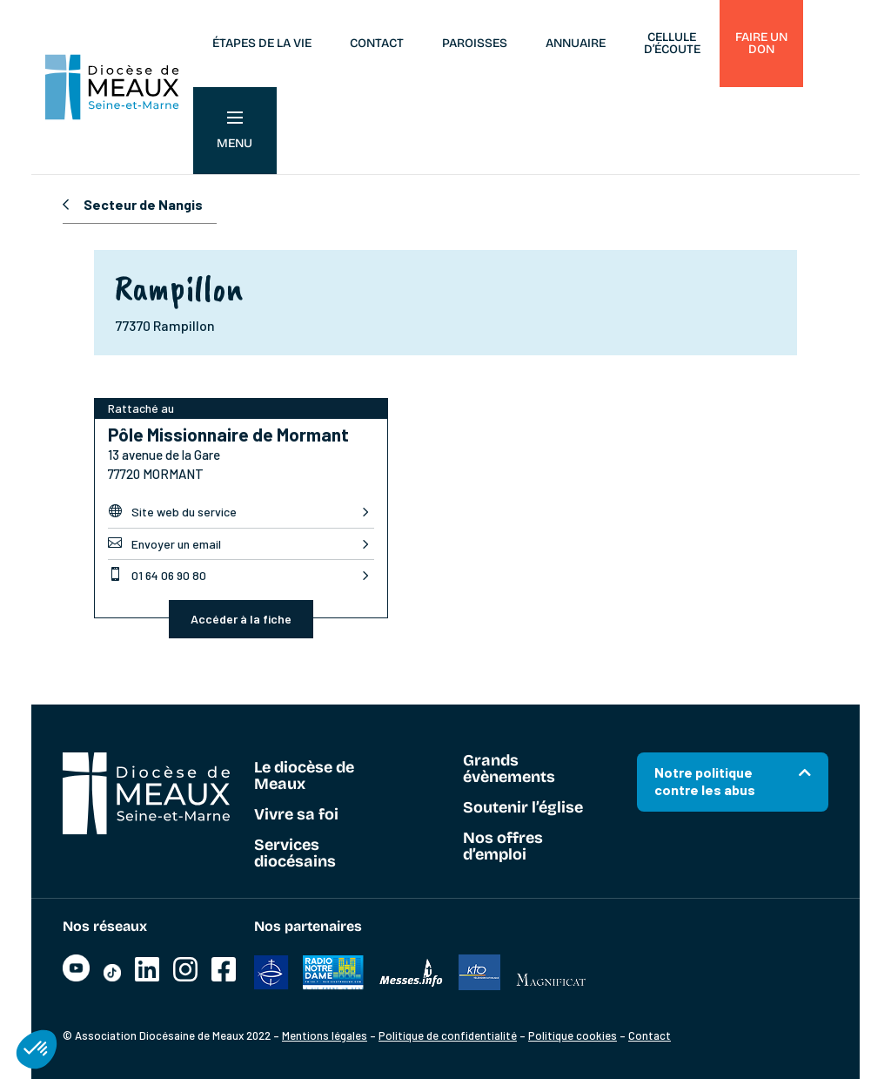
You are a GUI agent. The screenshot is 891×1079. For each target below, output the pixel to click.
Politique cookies (572, 1035)
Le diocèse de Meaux (304, 776)
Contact (377, 43)
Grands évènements (509, 769)
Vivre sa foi (296, 815)
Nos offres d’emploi (503, 847)
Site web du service (172, 511)
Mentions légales (324, 1035)
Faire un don (761, 43)
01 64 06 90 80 (157, 575)
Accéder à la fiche (241, 618)
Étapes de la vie (262, 43)
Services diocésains (295, 854)
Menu (234, 131)
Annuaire (576, 43)
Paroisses (474, 43)
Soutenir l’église (523, 808)
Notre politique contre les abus (704, 781)
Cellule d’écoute (672, 43)
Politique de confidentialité (448, 1035)
